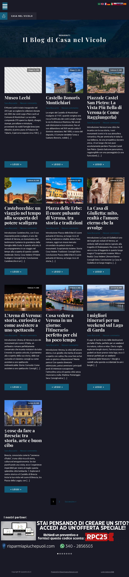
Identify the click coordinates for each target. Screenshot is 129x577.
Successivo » (70, 501)
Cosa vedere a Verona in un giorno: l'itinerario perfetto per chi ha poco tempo (61, 327)
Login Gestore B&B (107, 572)
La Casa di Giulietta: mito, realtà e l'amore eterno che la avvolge (102, 218)
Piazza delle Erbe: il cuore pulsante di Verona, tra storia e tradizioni (64, 215)
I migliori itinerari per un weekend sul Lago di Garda (105, 322)
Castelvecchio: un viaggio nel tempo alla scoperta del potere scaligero (22, 215)
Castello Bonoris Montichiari (63, 100)
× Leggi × (16, 164)
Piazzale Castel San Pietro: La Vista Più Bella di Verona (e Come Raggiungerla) (104, 107)
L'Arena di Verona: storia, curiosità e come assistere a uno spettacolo (23, 322)
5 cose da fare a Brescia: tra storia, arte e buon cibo (23, 438)
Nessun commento (28, 103)
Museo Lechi (17, 97)
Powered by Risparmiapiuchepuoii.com (64, 572)
